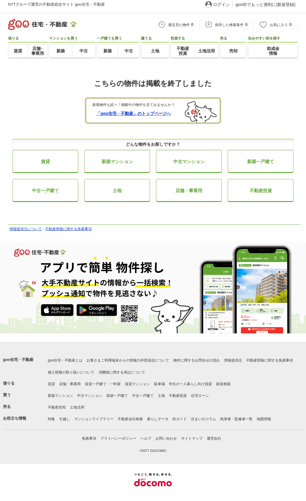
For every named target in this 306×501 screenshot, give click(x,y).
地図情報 (264, 419)
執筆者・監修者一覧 (236, 419)
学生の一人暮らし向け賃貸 (190, 384)
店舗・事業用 (188, 190)
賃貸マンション (137, 384)
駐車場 (159, 384)
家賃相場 (223, 384)
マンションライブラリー (94, 419)
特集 (51, 419)
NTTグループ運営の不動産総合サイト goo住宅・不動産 (56, 4)
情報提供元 (233, 360)
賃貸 (45, 161)
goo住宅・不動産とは (65, 360)
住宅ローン (200, 396)
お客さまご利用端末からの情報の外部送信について (128, 360)
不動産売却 (57, 407)
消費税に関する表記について (122, 372)
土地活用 (77, 407)
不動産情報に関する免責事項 (68, 229)
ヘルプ (145, 438)
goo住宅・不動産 (18, 359)
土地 (117, 190)
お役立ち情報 (14, 418)
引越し (64, 419)
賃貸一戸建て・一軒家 (103, 384)
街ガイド (179, 419)
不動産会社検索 (130, 419)
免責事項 (89, 438)
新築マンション (117, 161)
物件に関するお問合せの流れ (196, 360)
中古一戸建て (45, 190)
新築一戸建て (260, 161)
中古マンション (189, 161)
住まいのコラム (203, 419)
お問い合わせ (166, 438)
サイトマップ (192, 438)
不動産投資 (261, 190)
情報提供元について (26, 229)
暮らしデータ (158, 419)
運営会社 (214, 438)
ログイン (221, 4)
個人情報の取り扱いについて (71, 372)
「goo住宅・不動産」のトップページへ (133, 113)
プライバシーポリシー (118, 438)
